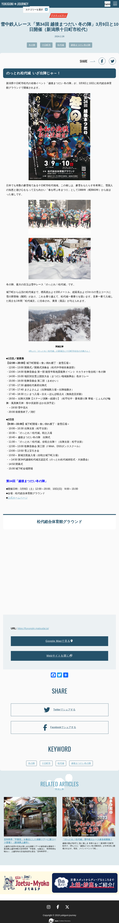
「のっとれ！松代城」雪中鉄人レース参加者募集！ (87, 839)
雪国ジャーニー (15, 4)
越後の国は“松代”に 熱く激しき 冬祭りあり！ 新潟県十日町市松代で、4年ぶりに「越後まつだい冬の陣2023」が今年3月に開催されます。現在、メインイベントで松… (88, 846)
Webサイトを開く (59, 655)
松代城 (60, 45)
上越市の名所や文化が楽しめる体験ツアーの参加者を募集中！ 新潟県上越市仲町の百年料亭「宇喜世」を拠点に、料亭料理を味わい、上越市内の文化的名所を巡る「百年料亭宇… (30, 849)
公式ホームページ (18, 497)
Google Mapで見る (59, 641)
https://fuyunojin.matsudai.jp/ (33, 628)
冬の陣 (32, 45)
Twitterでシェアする (59, 710)
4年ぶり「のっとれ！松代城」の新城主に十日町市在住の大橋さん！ (59, 351)
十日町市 (46, 45)
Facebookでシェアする (59, 727)
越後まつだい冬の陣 (80, 45)
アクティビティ (58, 15)
